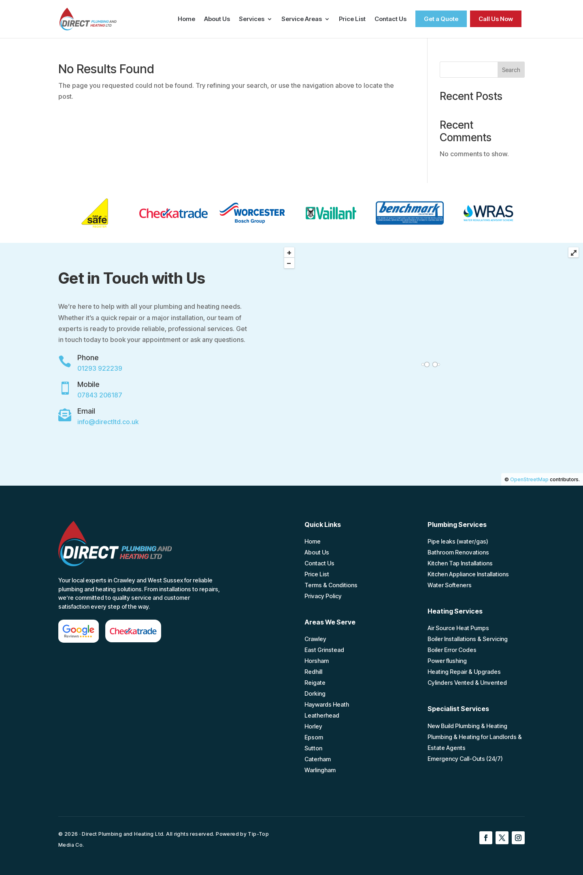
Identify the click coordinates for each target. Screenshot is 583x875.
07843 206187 (99, 395)
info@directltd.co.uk (107, 422)
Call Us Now (496, 19)
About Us (217, 19)
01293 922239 (99, 368)
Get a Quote (441, 19)
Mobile (88, 384)
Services (251, 19)
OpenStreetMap (529, 479)
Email (86, 411)
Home (186, 19)
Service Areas (301, 19)
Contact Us (390, 19)
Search (511, 69)
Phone (87, 357)
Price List (352, 19)
